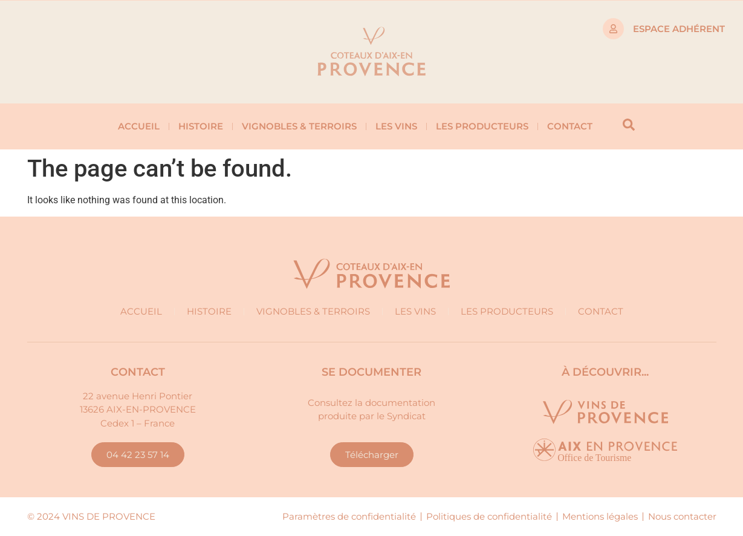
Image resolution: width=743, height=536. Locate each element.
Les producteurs (482, 126)
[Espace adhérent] (613, 28)
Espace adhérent (679, 28)
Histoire (200, 126)
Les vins (396, 126)
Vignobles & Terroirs (299, 126)
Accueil (139, 126)
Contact (569, 126)
